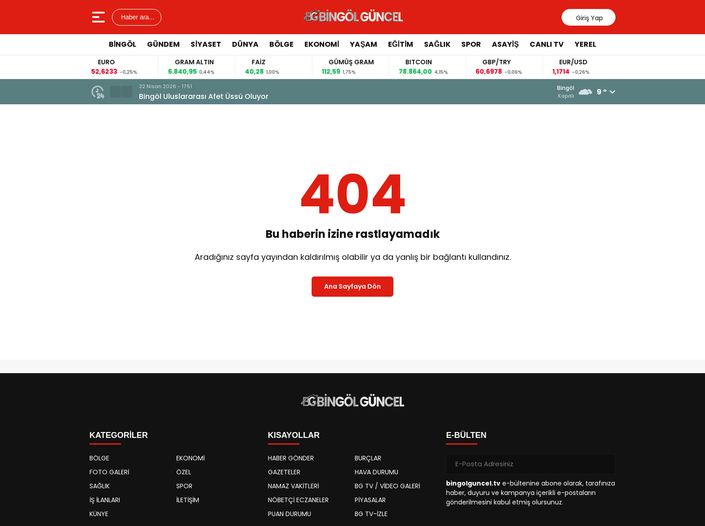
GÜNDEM (163, 44)
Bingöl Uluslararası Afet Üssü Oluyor (203, 96)
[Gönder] (605, 464)
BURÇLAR (368, 458)
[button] (115, 92)
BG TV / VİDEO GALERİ (387, 485)
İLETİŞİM (187, 499)
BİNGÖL (122, 44)
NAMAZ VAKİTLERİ (293, 485)
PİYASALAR (370, 499)
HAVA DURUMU (376, 472)
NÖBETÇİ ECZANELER (298, 499)
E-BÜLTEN (466, 435)
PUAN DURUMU (289, 513)
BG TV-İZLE (371, 513)
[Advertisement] (656, 191)
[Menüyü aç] (99, 17)
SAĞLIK (437, 44)
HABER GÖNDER (291, 458)
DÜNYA (245, 44)
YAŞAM (363, 44)
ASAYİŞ (505, 44)
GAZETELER (284, 472)
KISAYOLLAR (294, 435)
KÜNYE (98, 513)
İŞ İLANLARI (104, 499)
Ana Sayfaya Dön (352, 286)
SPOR (471, 44)
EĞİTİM (400, 44)
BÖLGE (281, 44)
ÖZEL (183, 472)
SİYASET (206, 44)
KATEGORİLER (118, 435)
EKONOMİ (321, 44)
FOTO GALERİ (109, 472)
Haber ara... (136, 17)
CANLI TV (547, 44)
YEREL (585, 44)
